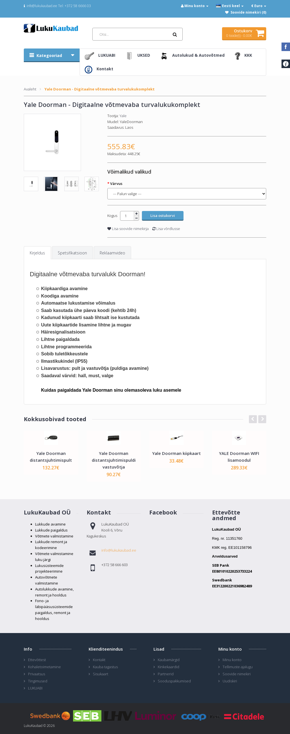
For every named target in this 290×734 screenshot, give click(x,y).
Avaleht (30, 89)
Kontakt (99, 659)
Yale (123, 115)
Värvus (116, 183)
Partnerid (166, 673)
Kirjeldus (37, 253)
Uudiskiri (230, 681)
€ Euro (258, 5)
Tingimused (37, 681)
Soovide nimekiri (237, 673)
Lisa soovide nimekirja (128, 228)
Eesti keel (230, 5)
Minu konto (232, 659)
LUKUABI (35, 688)
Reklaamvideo (112, 253)
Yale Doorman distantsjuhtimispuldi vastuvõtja (114, 460)
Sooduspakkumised (174, 681)
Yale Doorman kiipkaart (176, 453)
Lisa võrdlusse (166, 228)
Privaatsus (36, 673)
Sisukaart (100, 673)
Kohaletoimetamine (44, 666)
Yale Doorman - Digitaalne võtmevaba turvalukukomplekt (99, 89)
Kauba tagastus (105, 666)
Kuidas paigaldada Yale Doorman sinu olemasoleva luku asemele (111, 390)
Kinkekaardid (168, 666)
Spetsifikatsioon (72, 253)
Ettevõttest (37, 659)
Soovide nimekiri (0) (248, 12)
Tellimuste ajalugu (238, 666)
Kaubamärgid (169, 659)
